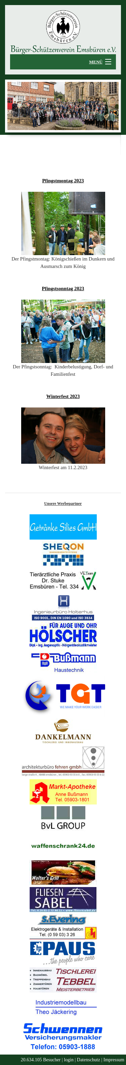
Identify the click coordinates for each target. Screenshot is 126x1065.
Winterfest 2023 (63, 396)
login (69, 1059)
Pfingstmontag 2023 (63, 180)
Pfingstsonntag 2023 (63, 288)
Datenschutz (88, 1059)
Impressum (113, 1059)
